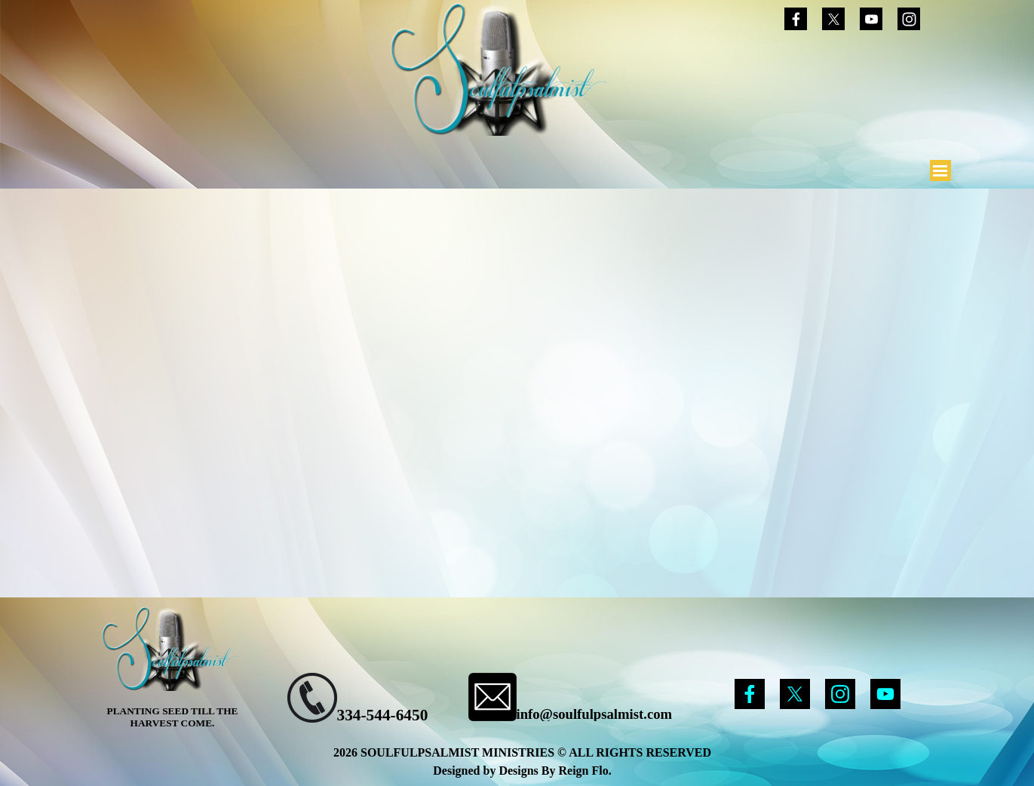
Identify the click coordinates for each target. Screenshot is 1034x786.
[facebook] (795, 19)
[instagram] (908, 19)
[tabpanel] (377, 700)
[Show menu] (940, 170)
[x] (833, 19)
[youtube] (871, 19)
